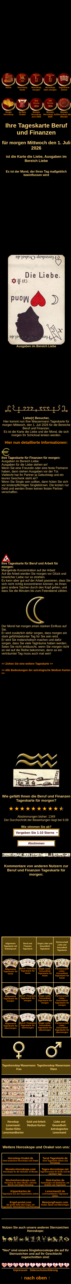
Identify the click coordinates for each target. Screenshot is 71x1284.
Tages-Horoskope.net (55, 1171)
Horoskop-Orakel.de (20, 1159)
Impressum (20, 1270)
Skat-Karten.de (55, 1182)
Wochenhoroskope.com (21, 1182)
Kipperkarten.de (20, 1192)
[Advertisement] (35, 37)
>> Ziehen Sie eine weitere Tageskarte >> (27, 663)
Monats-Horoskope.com (20, 1170)
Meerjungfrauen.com (55, 1203)
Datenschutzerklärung (44, 1270)
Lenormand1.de (55, 1193)
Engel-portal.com (20, 1204)
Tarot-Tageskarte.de (55, 1160)
